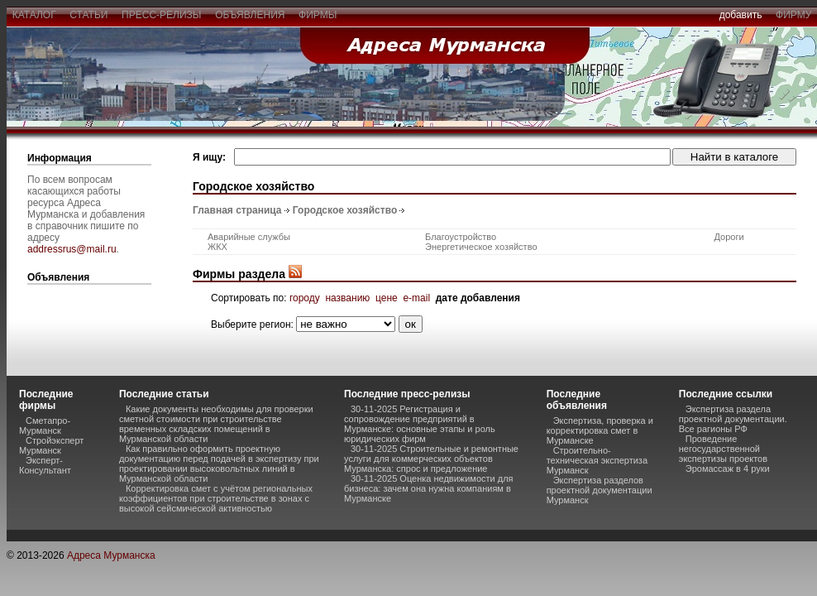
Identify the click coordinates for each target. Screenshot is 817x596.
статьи (88, 15)
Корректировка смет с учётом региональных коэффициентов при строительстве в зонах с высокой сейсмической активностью (216, 498)
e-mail (416, 298)
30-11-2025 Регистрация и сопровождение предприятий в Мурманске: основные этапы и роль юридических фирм (419, 424)
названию (347, 298)
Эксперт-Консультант (45, 465)
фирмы (317, 15)
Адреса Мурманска (111, 555)
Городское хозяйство (345, 210)
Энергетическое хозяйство (481, 247)
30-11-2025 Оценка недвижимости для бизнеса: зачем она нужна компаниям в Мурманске (429, 488)
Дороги (729, 237)
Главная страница (237, 210)
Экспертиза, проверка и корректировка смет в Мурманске (600, 430)
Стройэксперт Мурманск (51, 445)
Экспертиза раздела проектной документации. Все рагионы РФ (733, 419)
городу (304, 298)
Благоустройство (460, 237)
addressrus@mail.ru (72, 249)
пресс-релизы (161, 15)
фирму (793, 15)
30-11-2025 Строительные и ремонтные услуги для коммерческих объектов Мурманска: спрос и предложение (431, 458)
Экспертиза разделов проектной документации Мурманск (599, 490)
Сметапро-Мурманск (44, 425)
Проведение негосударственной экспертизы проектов (723, 449)
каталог (34, 15)
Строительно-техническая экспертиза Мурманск (597, 460)
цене (386, 298)
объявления (249, 15)
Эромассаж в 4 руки (728, 468)
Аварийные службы (249, 237)
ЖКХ (217, 247)
